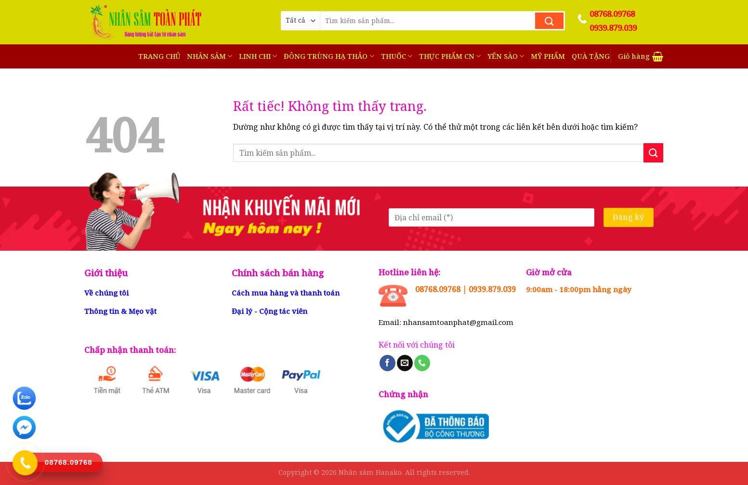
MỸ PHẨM (548, 56)
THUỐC (396, 56)
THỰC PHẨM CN (450, 56)
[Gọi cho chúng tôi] (422, 363)
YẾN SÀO (505, 56)
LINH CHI (258, 56)
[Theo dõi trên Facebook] (387, 363)
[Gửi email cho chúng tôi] (405, 363)
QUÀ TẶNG (591, 56)
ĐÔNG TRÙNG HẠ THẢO (329, 56)
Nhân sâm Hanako (370, 472)
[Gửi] (549, 20)
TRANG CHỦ (159, 56)
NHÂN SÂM (209, 56)
